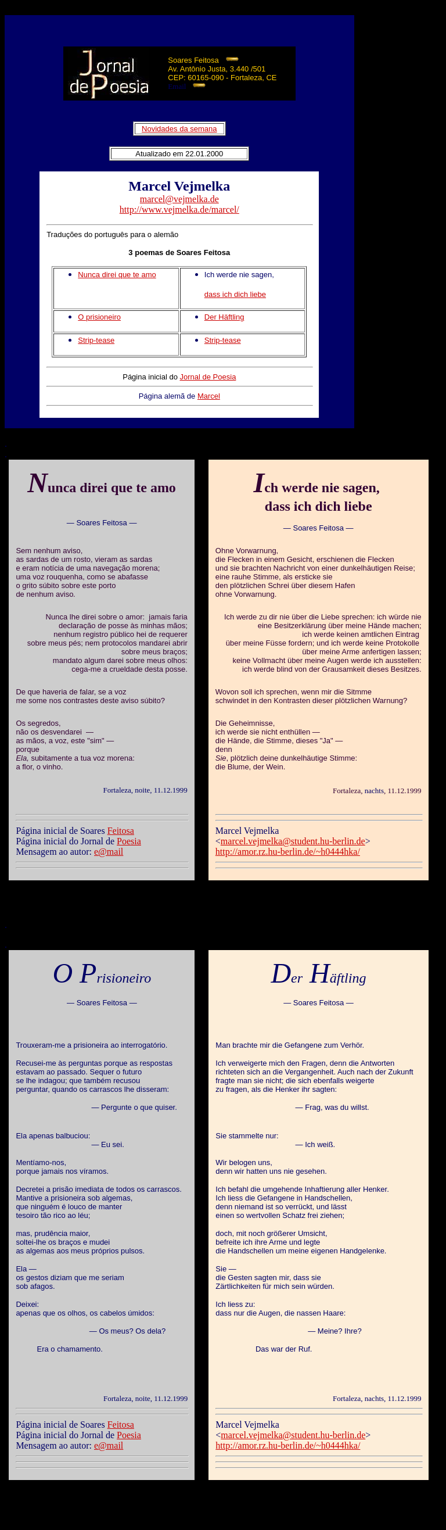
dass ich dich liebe (235, 294)
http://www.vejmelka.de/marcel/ (179, 209)
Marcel (208, 396)
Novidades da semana (179, 128)
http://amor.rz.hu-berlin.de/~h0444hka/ (287, 852)
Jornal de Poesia (208, 376)
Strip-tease (96, 340)
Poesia (129, 841)
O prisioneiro (99, 317)
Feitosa (120, 831)
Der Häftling (224, 317)
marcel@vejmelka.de (179, 199)
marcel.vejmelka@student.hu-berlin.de (293, 841)
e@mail (108, 852)
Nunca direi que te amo (117, 274)
